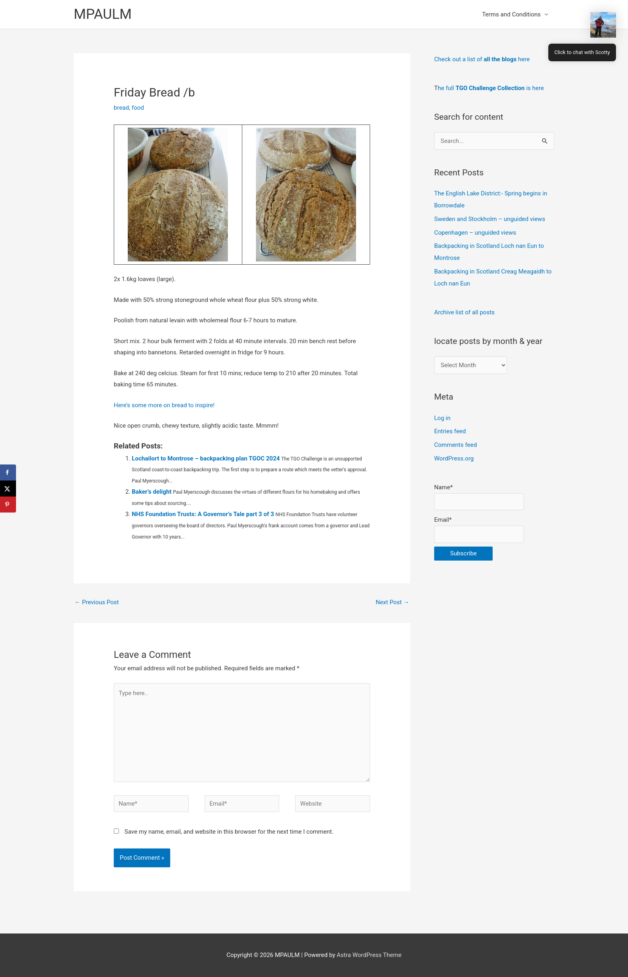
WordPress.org (454, 458)
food (138, 107)
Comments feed (455, 444)
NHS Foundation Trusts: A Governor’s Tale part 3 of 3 (203, 514)
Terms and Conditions (511, 14)
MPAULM (103, 14)
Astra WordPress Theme (369, 955)
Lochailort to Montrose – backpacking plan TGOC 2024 (206, 458)
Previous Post (96, 602)
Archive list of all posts (464, 312)
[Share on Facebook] (8, 472)
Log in (442, 418)
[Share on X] (8, 488)
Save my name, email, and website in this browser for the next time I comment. (229, 831)
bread (121, 107)
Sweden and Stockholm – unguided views (489, 219)
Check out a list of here (482, 59)
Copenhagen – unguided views (475, 232)
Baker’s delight (151, 491)
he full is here (491, 88)
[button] (603, 25)
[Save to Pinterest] (8, 505)
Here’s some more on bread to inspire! (164, 405)
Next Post (392, 602)
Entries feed (450, 431)
